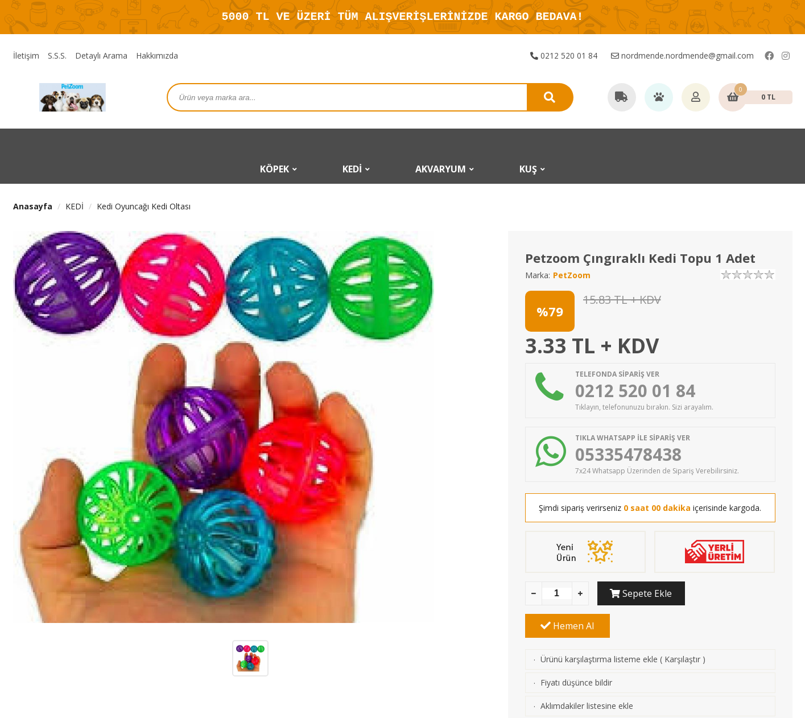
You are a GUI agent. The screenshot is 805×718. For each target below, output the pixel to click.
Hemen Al (732, 593)
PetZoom (572, 275)
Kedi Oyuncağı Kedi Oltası (144, 206)
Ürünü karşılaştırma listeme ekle (599, 626)
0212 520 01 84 (563, 55)
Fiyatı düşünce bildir (576, 650)
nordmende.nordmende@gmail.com (682, 55)
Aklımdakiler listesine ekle (586, 673)
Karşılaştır (682, 626)
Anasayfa (32, 206)
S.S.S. (57, 55)
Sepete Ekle (640, 593)
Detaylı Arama (101, 55)
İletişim (26, 55)
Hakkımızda (157, 55)
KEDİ (74, 206)
